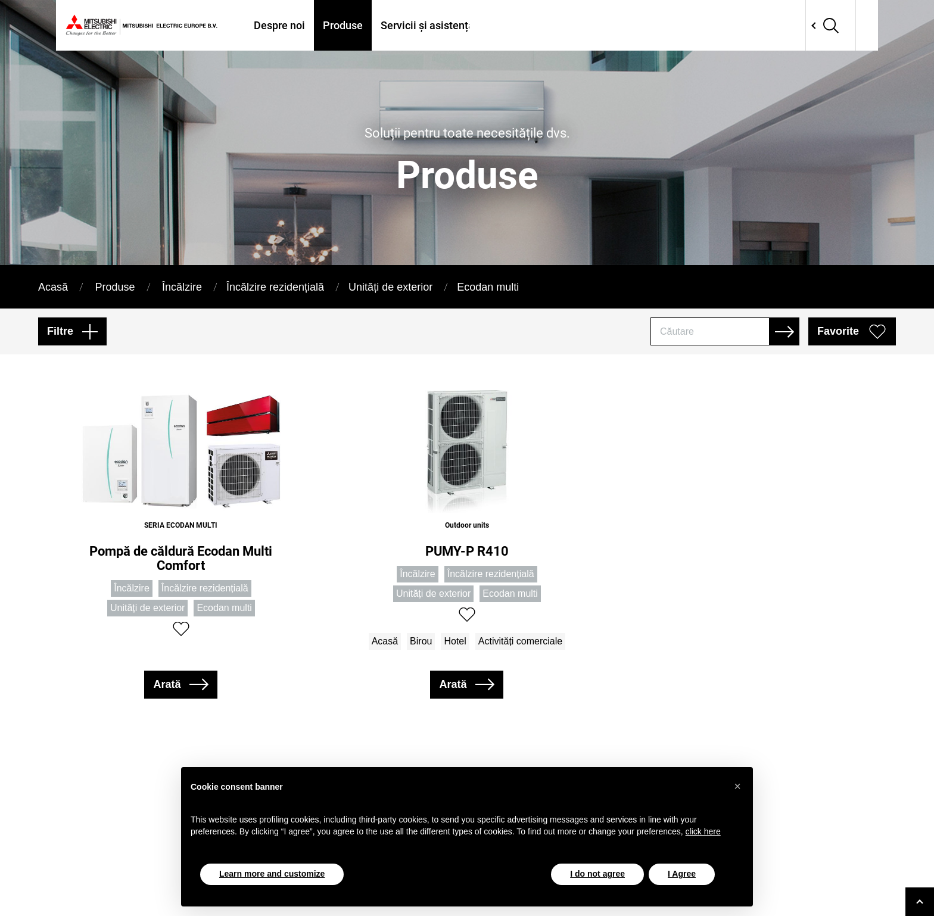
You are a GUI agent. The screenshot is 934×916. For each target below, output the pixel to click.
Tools (649, 25)
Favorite (838, 331)
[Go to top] (919, 901)
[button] (737, 786)
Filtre (60, 331)
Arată (166, 684)
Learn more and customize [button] (272, 873)
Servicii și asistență (427, 25)
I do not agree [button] (597, 873)
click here (703, 831)
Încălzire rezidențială (275, 287)
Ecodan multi (488, 287)
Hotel (455, 641)
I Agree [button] (682, 873)
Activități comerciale (520, 641)
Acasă (53, 287)
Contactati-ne (713, 25)
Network (807, 25)
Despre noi (279, 25)
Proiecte (598, 25)
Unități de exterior (390, 287)
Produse (343, 25)
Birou (421, 641)
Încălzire (182, 287)
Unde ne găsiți (526, 25)
